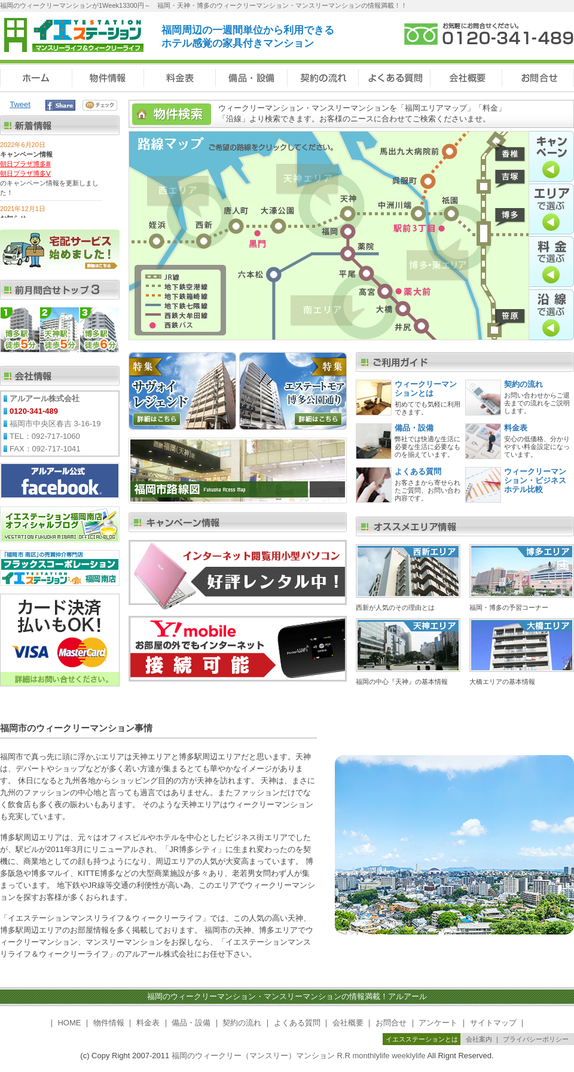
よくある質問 (418, 471)
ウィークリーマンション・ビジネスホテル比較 (535, 480)
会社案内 (479, 1039)
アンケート (438, 1022)
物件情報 (108, 1022)
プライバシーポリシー (536, 1039)
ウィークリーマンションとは (426, 389)
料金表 (515, 427)
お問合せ (391, 1022)
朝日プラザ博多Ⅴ (25, 173)
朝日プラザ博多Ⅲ (25, 163)
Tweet (20, 104)
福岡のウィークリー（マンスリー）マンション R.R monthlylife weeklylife (299, 1055)
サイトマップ (493, 1022)
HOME (69, 1022)
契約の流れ (523, 384)
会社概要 (348, 1022)
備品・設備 (414, 427)
